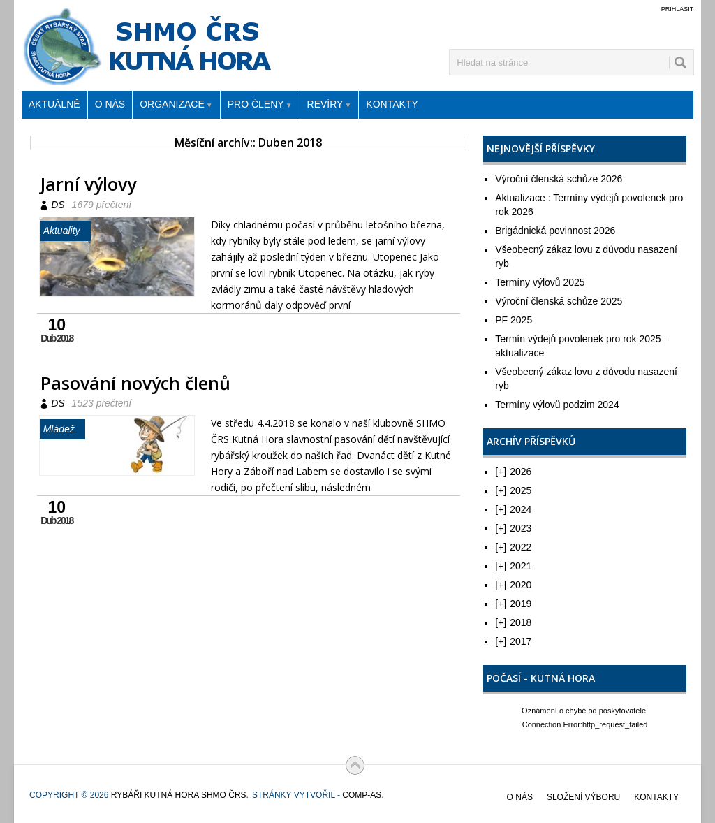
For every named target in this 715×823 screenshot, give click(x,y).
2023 (513, 528)
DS (57, 204)
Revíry (329, 105)
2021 (513, 565)
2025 (513, 490)
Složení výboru (583, 797)
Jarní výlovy (88, 184)
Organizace (176, 105)
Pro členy (260, 105)
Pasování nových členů (135, 383)
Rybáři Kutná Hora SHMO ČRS (151, 0)
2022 (513, 547)
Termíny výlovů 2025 (539, 282)
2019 (513, 603)
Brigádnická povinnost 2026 (555, 230)
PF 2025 (513, 320)
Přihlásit (677, 9)
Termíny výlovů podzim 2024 (557, 404)
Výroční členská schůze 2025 (558, 301)
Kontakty (392, 104)
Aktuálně (54, 104)
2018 (513, 622)
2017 (513, 641)
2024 (513, 509)
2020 (513, 584)
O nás (110, 104)
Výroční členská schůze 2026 (558, 178)
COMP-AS (361, 795)
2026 (513, 471)
